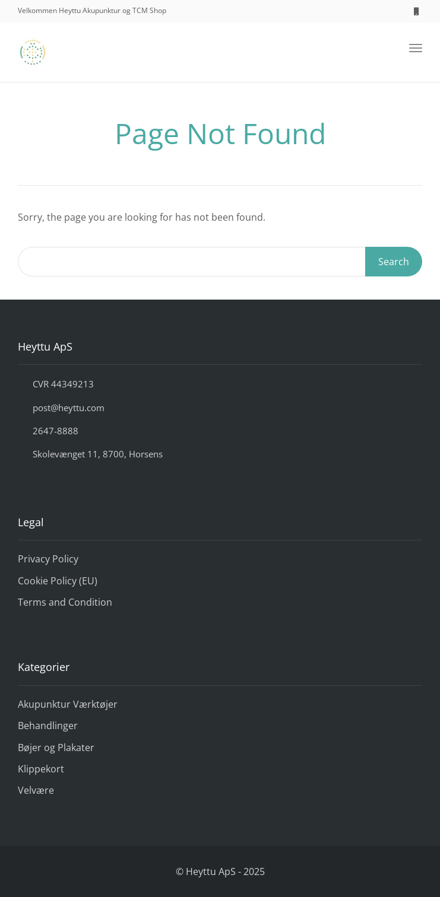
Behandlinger (48, 725)
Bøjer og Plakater (56, 747)
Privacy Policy (48, 558)
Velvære (36, 790)
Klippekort (41, 768)
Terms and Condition (65, 602)
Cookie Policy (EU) (57, 580)
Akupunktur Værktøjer (68, 704)
